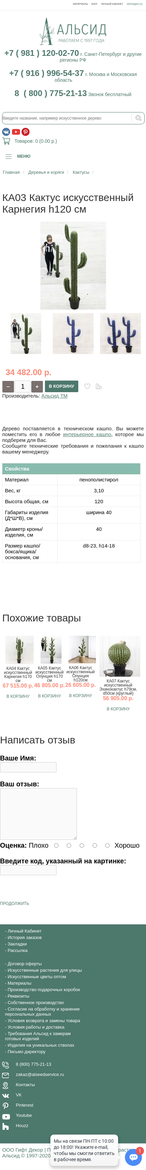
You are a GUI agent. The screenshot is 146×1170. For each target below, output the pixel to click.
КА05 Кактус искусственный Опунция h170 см (49, 674)
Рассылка (17, 958)
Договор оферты (24, 971)
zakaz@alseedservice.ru (40, 1082)
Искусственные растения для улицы (44, 978)
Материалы (80, 4)
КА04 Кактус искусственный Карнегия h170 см (18, 674)
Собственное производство (35, 1010)
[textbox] (73, 118)
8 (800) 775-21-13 (33, 1072)
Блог (94, 4)
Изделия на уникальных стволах (40, 1053)
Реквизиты (18, 1004)
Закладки (17, 952)
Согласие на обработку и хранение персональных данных (42, 1020)
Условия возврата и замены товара (43, 1028)
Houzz (22, 1133)
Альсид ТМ (55, 396)
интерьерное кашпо (87, 434)
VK (18, 1103)
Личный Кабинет (112, 4)
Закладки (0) (135, 4)
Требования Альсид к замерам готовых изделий (37, 1044)
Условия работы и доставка (35, 1035)
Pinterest (24, 1113)
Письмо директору (26, 1059)
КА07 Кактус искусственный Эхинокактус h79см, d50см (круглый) (118, 687)
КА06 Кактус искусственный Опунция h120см (80, 674)
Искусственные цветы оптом (36, 984)
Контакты (25, 1092)
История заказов (24, 945)
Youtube (24, 1123)
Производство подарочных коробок (43, 997)
